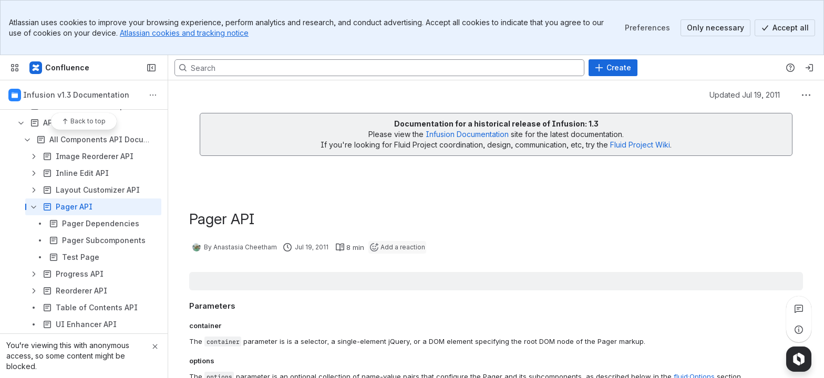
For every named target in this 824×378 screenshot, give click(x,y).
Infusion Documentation (468, 134)
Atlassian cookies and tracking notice (184, 32)
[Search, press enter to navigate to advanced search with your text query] (379, 67)
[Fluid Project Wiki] (59, 67)
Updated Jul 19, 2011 (744, 94)
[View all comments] (798, 308)
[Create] (613, 67)
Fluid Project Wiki (640, 144)
